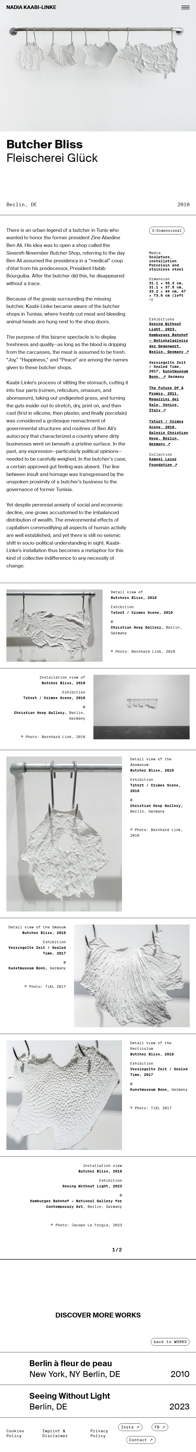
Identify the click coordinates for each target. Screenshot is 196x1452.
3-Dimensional (167, 231)
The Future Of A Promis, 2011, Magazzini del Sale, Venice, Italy (166, 399)
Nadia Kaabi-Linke (31, 7)
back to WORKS (170, 1342)
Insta (127, 1427)
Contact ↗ (141, 1440)
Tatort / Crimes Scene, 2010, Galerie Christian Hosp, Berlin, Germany (168, 432)
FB (157, 1427)
